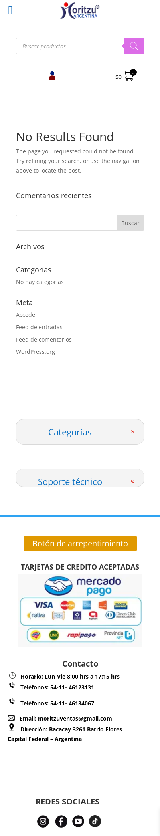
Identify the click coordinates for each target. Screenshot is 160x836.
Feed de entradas (39, 327)
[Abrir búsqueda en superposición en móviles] (80, 46)
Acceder (27, 314)
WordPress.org (35, 351)
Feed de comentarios (44, 339)
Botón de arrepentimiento (80, 543)
